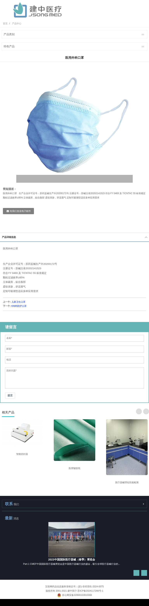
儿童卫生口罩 (18, 302)
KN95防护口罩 (19, 306)
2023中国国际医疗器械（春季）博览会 (71, 559)
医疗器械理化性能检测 (127, 482)
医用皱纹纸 (74, 468)
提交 (10, 395)
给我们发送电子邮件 (20, 211)
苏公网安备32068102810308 (74, 595)
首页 (5, 23)
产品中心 (16, 23)
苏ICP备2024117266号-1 (90, 590)
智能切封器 (22, 454)
